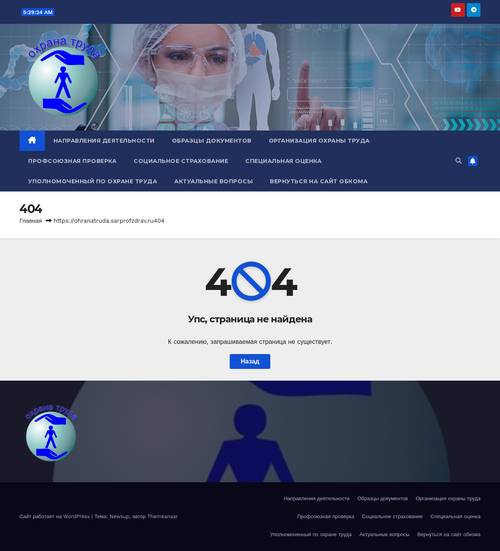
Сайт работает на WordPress (55, 516)
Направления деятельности (104, 140)
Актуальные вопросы (213, 181)
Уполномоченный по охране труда (92, 181)
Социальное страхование (181, 161)
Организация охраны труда (319, 140)
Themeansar (162, 516)
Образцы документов (212, 140)
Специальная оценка (283, 161)
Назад (250, 361)
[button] (458, 161)
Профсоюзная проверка (72, 161)
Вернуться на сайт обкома (319, 181)
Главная (31, 220)
